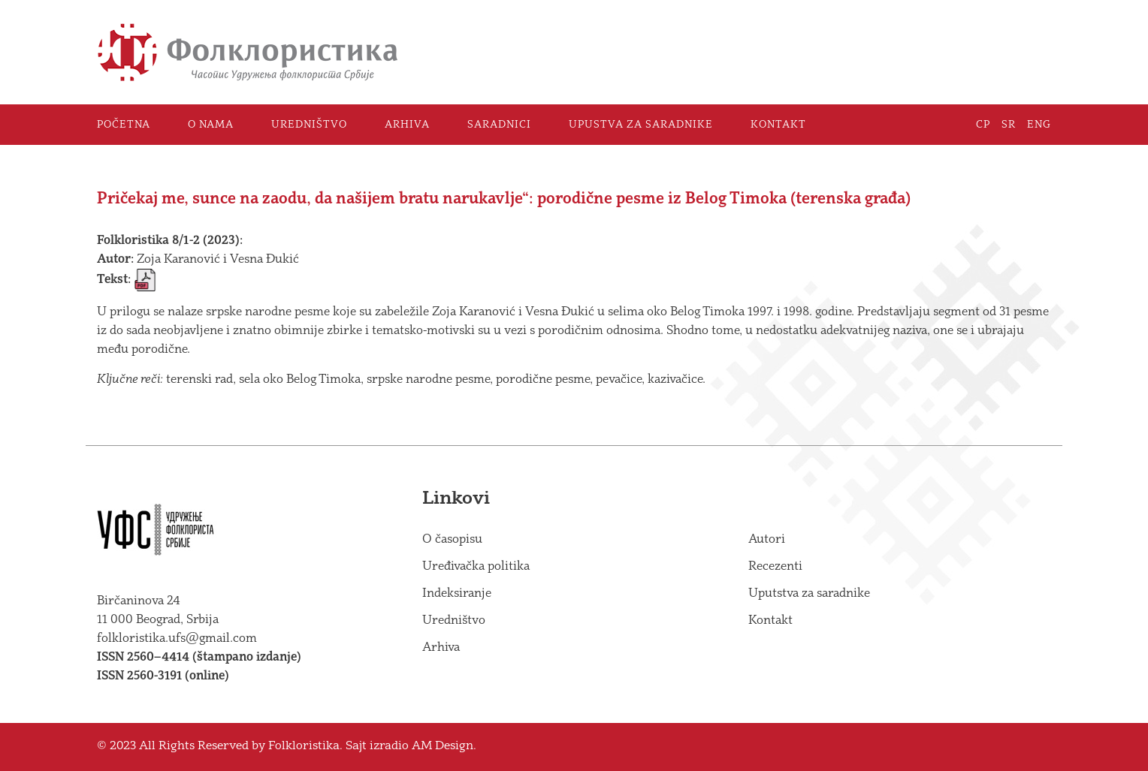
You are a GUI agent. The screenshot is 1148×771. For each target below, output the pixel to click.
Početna (123, 124)
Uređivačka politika (476, 566)
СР (983, 124)
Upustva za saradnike (641, 124)
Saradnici (499, 124)
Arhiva (407, 124)
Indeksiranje (456, 593)
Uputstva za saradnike (809, 593)
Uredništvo (309, 124)
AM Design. (444, 746)
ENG (1039, 124)
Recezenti (775, 566)
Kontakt (778, 124)
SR (1008, 124)
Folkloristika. (305, 746)
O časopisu (452, 539)
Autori (766, 539)
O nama (211, 124)
